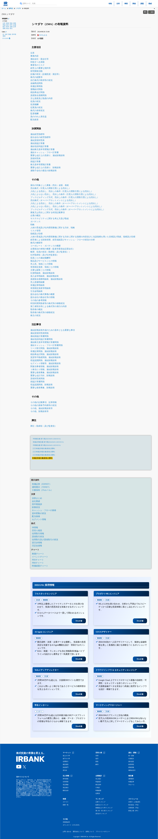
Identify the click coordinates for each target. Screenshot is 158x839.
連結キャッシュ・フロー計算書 (44, 152)
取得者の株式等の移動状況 (42, 312)
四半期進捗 (37, 504)
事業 (126, 3)
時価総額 (98, 790)
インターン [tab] (39, 711)
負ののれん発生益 (38, 116)
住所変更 (65, 781)
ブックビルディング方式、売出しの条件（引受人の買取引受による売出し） (64, 197)
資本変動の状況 (39, 513)
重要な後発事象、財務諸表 (42, 387)
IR (3, 34)
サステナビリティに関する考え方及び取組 (49, 218)
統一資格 (131, 755)
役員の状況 (35, 101)
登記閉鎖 (65, 784)
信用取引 (65, 761)
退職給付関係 (36, 89)
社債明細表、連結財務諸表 (42, 273)
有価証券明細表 (37, 285)
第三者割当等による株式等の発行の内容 (48, 306)
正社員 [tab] (38, 600)
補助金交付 (131, 770)
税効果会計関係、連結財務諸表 (44, 354)
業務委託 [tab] (45, 600)
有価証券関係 (36, 86)
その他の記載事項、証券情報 (43, 402)
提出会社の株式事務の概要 (42, 294)
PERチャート (38, 560)
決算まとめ (37, 498)
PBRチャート (38, 563)
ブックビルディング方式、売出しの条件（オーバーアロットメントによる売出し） (67, 209)
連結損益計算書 (37, 143)
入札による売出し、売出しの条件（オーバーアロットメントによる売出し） (64, 203)
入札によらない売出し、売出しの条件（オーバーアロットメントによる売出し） (66, 206)
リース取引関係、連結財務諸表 (44, 348)
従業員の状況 (36, 107)
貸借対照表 (35, 158)
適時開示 (131, 779)
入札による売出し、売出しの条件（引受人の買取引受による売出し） (61, 191)
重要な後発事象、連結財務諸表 (44, 372)
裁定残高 (65, 764)
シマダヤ (18, 8)
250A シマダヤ (8, 14)
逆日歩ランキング (101, 813)
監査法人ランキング (102, 805)
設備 (14, 25)
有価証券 (131, 781)
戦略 (32, 224)
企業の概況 (35, 215)
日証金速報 (37, 545)
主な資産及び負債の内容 (41, 98)
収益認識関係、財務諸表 (41, 384)
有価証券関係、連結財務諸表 (43, 351)
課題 (142, 3)
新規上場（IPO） (133, 810)
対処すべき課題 (37, 62)
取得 (7, 26)
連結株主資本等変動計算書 (42, 149)
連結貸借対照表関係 (39, 333)
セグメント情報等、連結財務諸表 (45, 363)
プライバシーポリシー (103, 831)
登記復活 (65, 787)
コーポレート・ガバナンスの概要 (45, 246)
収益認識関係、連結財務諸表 (43, 360)
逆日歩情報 (37, 542)
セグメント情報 (39, 519)
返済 (97, 758)
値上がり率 (66, 755)
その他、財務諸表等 (39, 411)
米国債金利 (66, 822)
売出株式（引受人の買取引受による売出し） (50, 188)
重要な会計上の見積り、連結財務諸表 (47, 155)
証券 (14, 26)
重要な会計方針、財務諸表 (42, 375)
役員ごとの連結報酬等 (40, 258)
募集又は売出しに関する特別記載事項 (47, 212)
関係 (134, 3)
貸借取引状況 (38, 536)
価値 (4, 36)
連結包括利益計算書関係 (41, 339)
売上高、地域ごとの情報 (41, 264)
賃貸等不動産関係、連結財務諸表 (45, 357)
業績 (9, 34)
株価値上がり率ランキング (104, 808)
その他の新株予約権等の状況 (43, 405)
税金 (7, 28)
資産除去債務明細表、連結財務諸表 (46, 279)
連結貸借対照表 (37, 140)
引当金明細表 (36, 291)
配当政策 (34, 119)
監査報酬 (34, 113)
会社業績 (36, 501)
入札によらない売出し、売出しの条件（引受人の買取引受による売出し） (63, 194)
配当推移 (36, 516)
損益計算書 (35, 161)
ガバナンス (35, 221)
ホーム (4, 8)
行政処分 (131, 758)
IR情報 (35, 527)
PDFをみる (42, 35)
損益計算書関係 (37, 381)
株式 (4, 26)
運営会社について (78, 831)
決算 (6, 34)
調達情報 (131, 767)
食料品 (11, 8)
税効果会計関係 (37, 92)
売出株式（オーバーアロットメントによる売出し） (53, 200)
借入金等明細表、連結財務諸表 (44, 276)
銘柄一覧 (65, 805)
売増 (97, 755)
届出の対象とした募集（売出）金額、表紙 (49, 185)
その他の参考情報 (38, 300)
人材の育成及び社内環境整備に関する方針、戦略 (52, 227)
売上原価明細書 (37, 282)
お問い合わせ (67, 831)
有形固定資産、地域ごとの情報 (44, 267)
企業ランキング (100, 802)
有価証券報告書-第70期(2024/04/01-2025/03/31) (48, 442)
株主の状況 (35, 315)
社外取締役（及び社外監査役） (44, 255)
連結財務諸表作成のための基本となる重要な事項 (52, 330)
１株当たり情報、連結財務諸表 (44, 369)
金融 (11, 26)
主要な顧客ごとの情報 (40, 270)
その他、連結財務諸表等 (41, 408)
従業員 (98, 793)
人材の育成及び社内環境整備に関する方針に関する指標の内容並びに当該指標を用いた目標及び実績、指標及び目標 (82, 237)
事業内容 (34, 56)
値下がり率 (66, 758)
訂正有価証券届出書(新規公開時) (44, 448)
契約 (7, 25)
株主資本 (98, 784)
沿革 (118, 3)
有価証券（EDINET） (41, 484)
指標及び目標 (36, 234)
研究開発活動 (36, 71)
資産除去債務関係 (38, 95)
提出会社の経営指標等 (40, 137)
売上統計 (98, 779)
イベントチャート (40, 557)
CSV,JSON (6, 38)
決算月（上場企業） (134, 802)
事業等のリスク (37, 65)
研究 (11, 25)
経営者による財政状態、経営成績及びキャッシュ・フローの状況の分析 (62, 240)
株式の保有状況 (37, 110)
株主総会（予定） (134, 805)
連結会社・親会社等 (39, 59)
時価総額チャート (40, 566)
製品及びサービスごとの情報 (43, 261)
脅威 (150, 3)
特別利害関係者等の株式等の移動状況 (47, 303)
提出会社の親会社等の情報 (42, 297)
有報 (110, 3)
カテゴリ (65, 802)
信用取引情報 (38, 533)
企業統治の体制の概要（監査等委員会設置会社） (52, 249)
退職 (4, 28)
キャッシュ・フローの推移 (44, 510)
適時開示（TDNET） (41, 487)
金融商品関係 (36, 83)
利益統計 (98, 781)
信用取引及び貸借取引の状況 (45, 539)
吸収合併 (65, 790)
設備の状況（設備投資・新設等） (45, 74)
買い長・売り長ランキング (104, 810)
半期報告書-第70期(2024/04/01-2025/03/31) (47, 445)
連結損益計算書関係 (39, 336)
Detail (79, 621)
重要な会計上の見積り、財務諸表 (45, 167)
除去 (11, 28)
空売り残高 (37, 530)
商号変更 (65, 779)
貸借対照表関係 (37, 378)
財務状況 (36, 507)
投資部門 (65, 767)
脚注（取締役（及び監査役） (43, 426)
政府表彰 (131, 764)
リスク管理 (35, 230)
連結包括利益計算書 (39, 146)
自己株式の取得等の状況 (41, 80)
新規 (97, 761)
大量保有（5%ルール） (42, 490)
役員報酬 (34, 104)
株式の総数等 (36, 77)
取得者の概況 (36, 309)
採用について (90, 831)
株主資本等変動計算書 (40, 164)
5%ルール (131, 784)
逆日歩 (65, 770)
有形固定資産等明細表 (40, 288)
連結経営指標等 (37, 134)
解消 (97, 764)
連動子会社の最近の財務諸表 (43, 170)
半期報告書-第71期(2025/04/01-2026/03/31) (47, 439)
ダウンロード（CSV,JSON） (71, 825)
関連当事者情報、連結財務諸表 (44, 366)
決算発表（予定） (134, 808)
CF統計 (98, 787)
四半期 (14, 34)
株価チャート (38, 554)
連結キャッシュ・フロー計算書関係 (46, 345)
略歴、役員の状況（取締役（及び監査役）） (50, 252)
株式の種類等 (36, 243)
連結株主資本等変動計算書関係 (44, 342)
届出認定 (131, 761)
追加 (151, 12)
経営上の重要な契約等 (40, 68)
